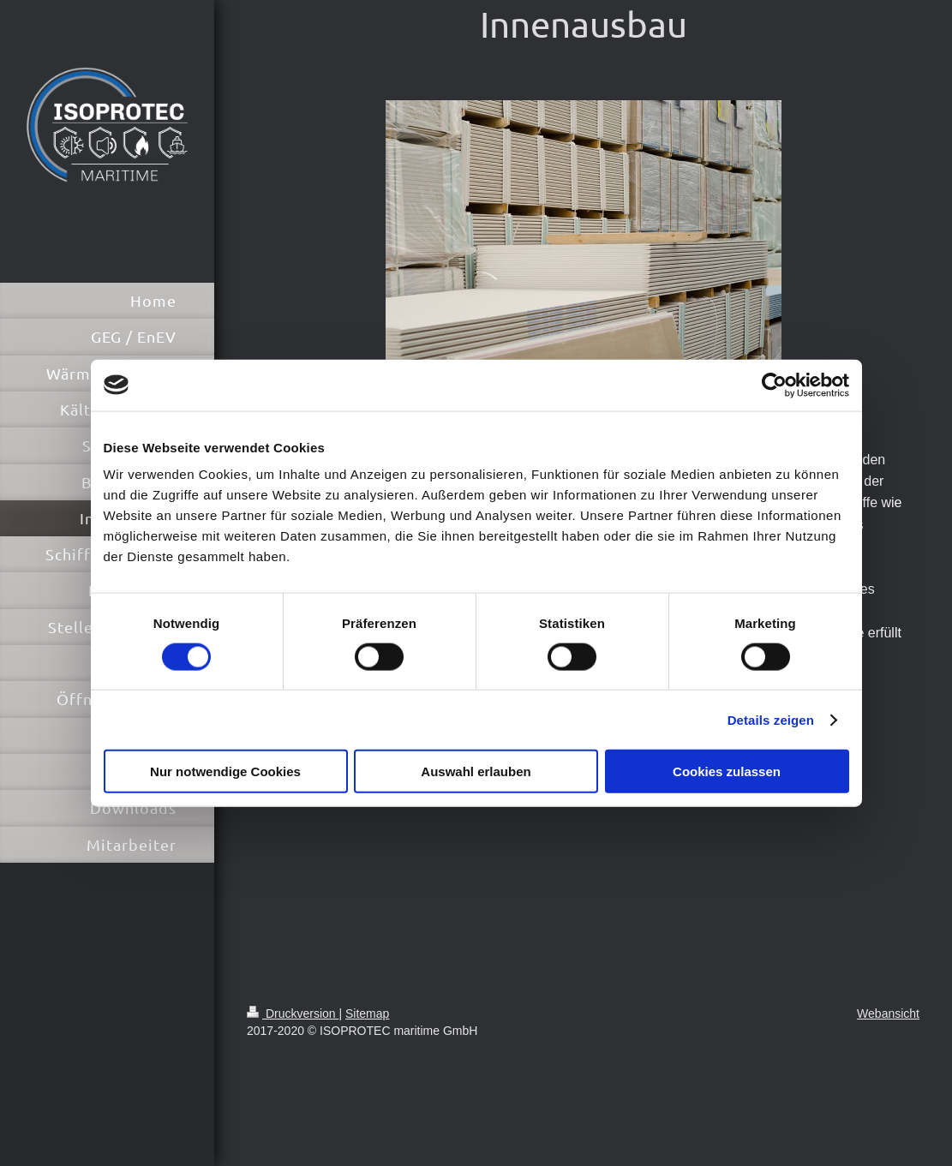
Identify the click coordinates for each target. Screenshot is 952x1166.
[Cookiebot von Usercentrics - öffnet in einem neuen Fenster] (774, 385)
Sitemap (367, 1013)
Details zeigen (770, 719)
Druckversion (292, 1013)
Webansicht (888, 1013)
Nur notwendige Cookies (225, 771)
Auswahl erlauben (475, 771)
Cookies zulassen (727, 771)
